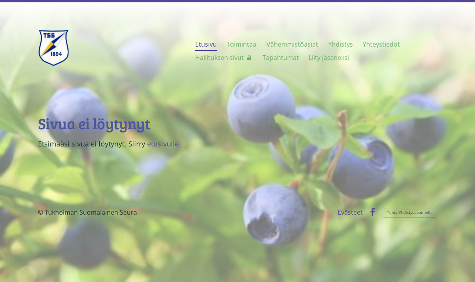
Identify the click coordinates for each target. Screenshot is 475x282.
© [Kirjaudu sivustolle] (41, 212)
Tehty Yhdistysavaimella (410, 212)
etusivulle (163, 143)
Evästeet (350, 212)
